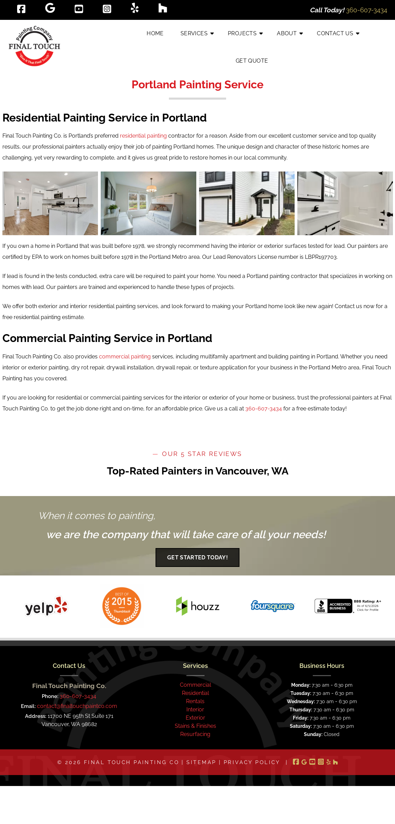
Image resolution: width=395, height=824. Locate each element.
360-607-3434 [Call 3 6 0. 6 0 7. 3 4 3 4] (78, 696)
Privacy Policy (252, 762)
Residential (195, 693)
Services (194, 33)
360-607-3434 (263, 408)
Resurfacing (195, 734)
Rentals (195, 701)
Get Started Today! (197, 557)
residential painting (143, 135)
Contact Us (335, 33)
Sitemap (201, 762)
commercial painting (125, 356)
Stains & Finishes (195, 726)
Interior (195, 709)
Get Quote (252, 61)
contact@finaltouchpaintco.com (77, 706)
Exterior (195, 717)
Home (155, 33)
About (287, 33)
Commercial (195, 685)
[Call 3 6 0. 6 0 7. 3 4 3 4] (366, 10)
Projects (242, 33)
